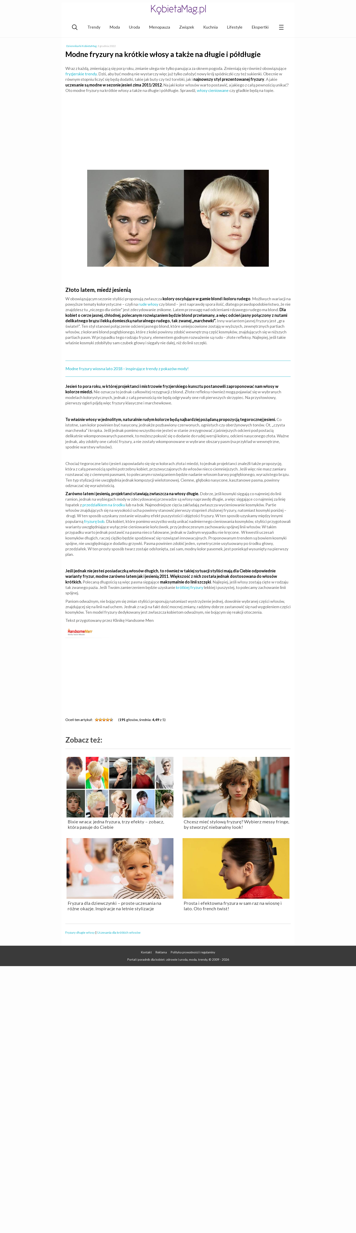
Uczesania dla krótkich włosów (119, 932)
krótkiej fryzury (189, 587)
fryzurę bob (94, 521)
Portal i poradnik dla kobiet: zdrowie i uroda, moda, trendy (167, 959)
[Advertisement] (178, 129)
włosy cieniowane (213, 90)
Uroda (134, 27)
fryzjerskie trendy (81, 73)
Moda (114, 27)
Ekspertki (260, 27)
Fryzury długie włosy (80, 932)
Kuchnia (210, 27)
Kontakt (146, 952)
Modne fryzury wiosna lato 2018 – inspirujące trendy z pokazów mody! (127, 368)
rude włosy (148, 304)
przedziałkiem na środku (103, 504)
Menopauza (159, 27)
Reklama (161, 952)
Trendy (93, 27)
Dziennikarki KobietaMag (81, 46)
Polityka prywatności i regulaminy (193, 952)
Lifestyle (234, 27)
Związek (186, 27)
